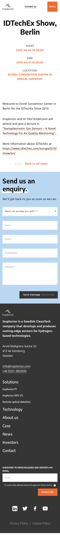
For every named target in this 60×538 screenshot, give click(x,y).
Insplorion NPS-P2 (13, 396)
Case (7, 427)
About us (10, 418)
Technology (12, 410)
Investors (10, 443)
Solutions (10, 383)
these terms (46, 486)
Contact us (30, 6)
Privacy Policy (19, 525)
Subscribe (48, 493)
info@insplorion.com (16, 367)
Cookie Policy (41, 525)
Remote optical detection (16, 403)
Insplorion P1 (10, 390)
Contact (9, 451)
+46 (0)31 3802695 (15, 372)
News (7, 435)
